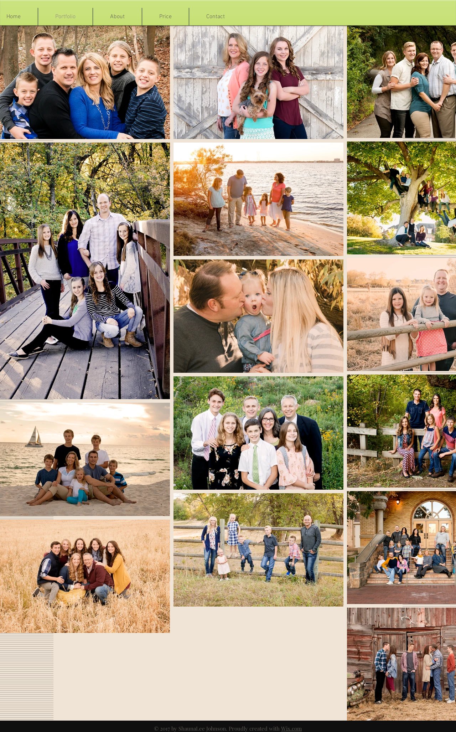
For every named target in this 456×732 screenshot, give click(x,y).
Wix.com (291, 728)
